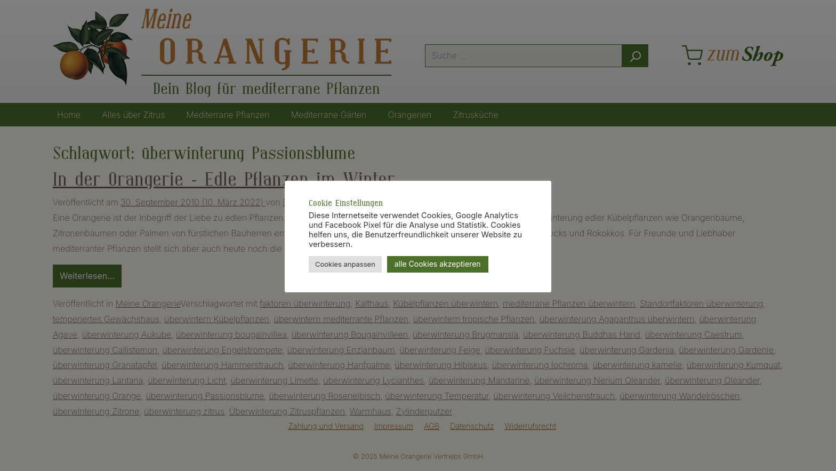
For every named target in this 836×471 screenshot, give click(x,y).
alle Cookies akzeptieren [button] (438, 263)
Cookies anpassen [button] (345, 264)
